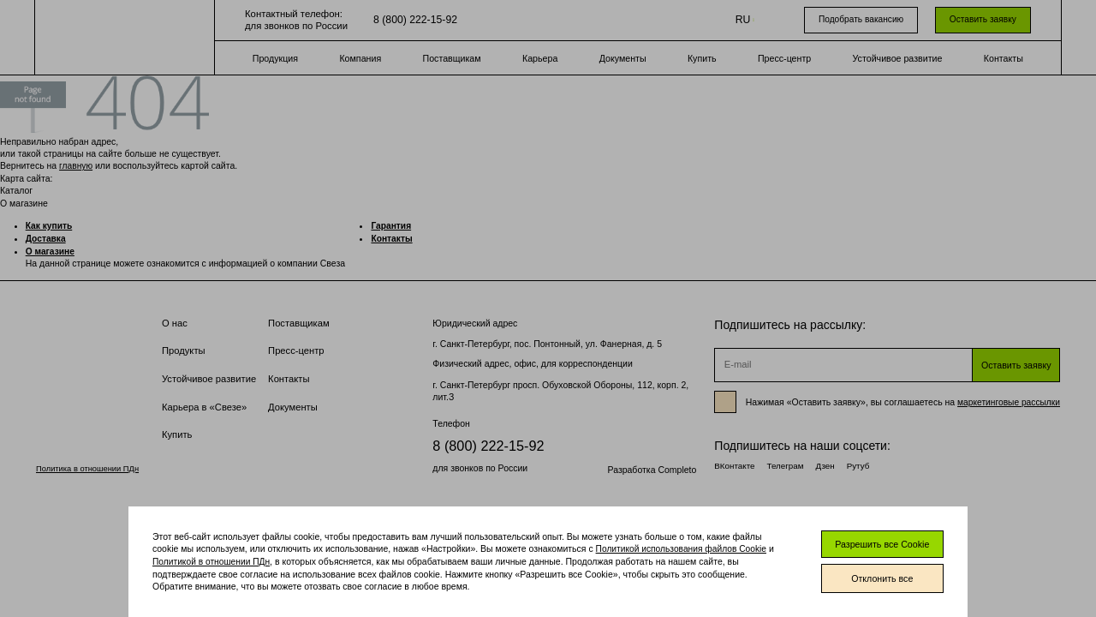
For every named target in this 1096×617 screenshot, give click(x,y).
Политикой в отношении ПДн (212, 557)
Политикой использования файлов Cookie (683, 545)
